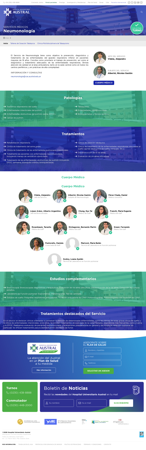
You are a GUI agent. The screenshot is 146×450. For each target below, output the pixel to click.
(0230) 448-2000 (19, 405)
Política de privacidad (72, 444)
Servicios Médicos (15, 27)
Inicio (5, 43)
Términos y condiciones (92, 444)
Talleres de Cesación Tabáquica (22, 43)
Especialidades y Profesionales (63, 11)
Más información (44, 370)
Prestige (62, 2)
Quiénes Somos (131, 11)
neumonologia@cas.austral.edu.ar (26, 76)
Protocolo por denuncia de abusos (48, 444)
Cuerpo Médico (103, 83)
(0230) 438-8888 (18, 393)
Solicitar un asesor (98, 371)
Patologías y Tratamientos (93, 11)
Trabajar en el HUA (25, 444)
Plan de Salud (92, 2)
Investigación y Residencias (76, 2)
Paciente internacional (118, 2)
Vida (107, 2)
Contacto (107, 444)
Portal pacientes (51, 2)
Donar (101, 2)
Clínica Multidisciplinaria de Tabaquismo (53, 43)
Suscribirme (121, 403)
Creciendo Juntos (37, 2)
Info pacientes (114, 11)
